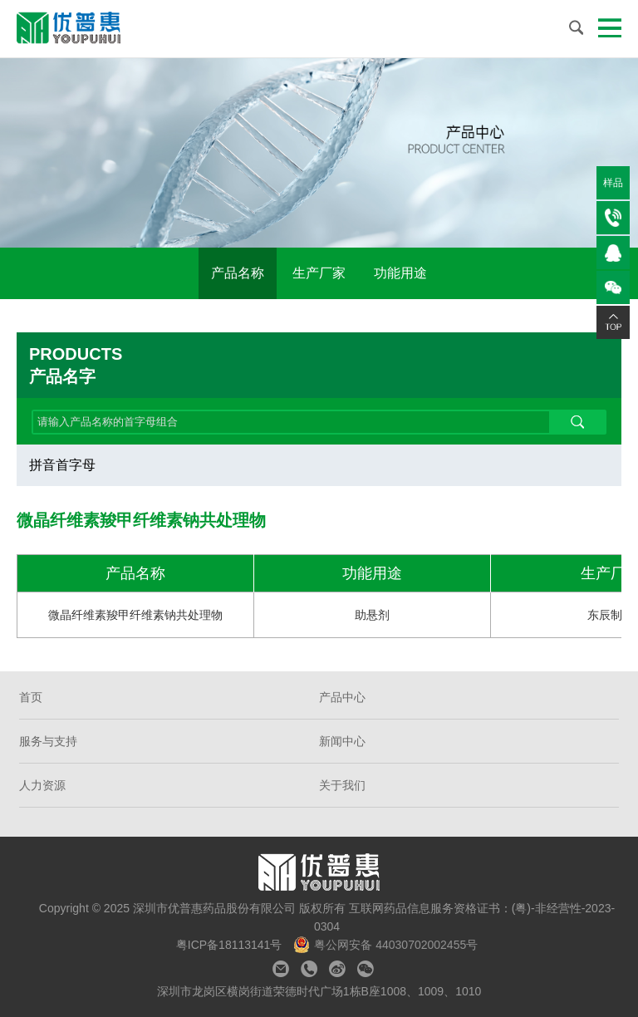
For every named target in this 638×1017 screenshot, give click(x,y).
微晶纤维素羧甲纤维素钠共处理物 (135, 615)
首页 (30, 697)
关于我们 (342, 785)
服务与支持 (48, 741)
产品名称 (237, 273)
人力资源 (42, 785)
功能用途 (400, 273)
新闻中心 (342, 741)
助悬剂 (372, 615)
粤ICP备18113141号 (231, 944)
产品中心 (342, 697)
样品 (613, 183)
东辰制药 (610, 615)
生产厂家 (319, 273)
